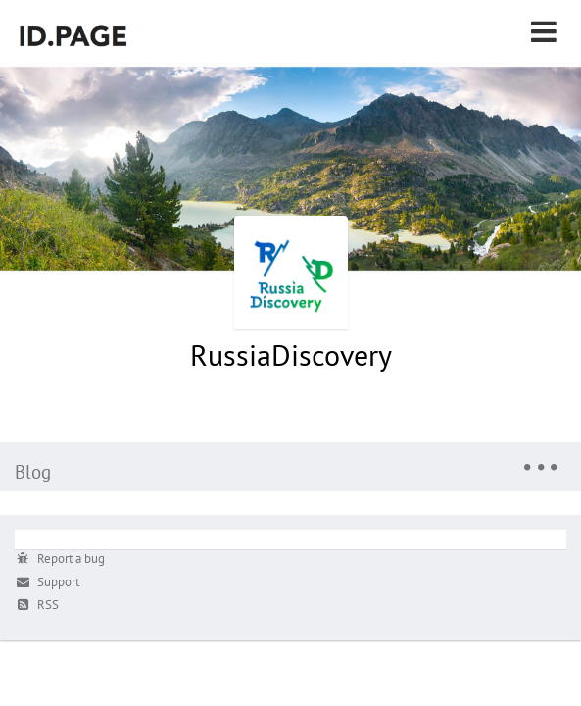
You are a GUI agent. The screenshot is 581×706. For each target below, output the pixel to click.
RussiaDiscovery (291, 354)
